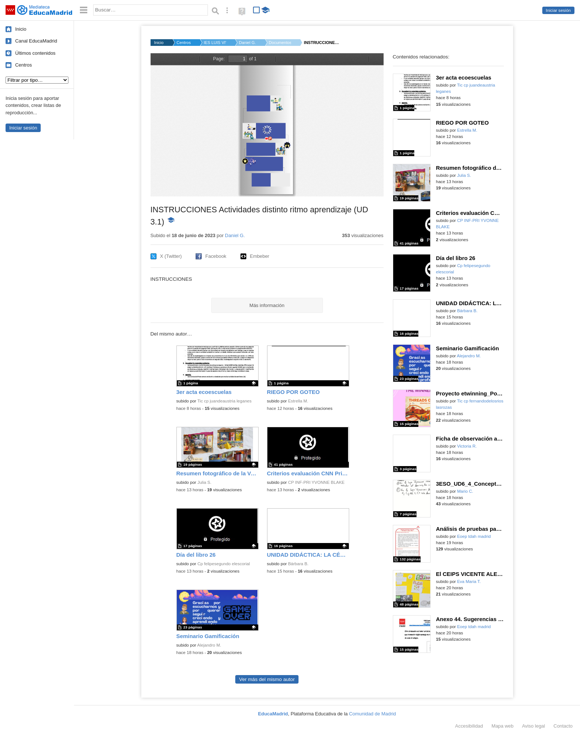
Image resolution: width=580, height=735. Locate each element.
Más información (266, 305)
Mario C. (465, 491)
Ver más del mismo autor (266, 679)
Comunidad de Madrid (372, 714)
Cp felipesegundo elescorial (224, 564)
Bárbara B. (298, 564)
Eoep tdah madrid (474, 536)
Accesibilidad (469, 726)
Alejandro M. (209, 645)
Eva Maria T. (469, 581)
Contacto (563, 726)
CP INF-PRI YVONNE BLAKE (316, 482)
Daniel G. (247, 42)
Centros (23, 65)
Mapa (503, 726)
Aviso (533, 726)
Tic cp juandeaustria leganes (224, 401)
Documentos (280, 42)
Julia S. (205, 482)
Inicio (20, 29)
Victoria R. (467, 446)
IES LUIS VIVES (215, 42)
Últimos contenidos (35, 53)
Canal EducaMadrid (36, 41)
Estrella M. (298, 401)
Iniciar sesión (558, 10)
